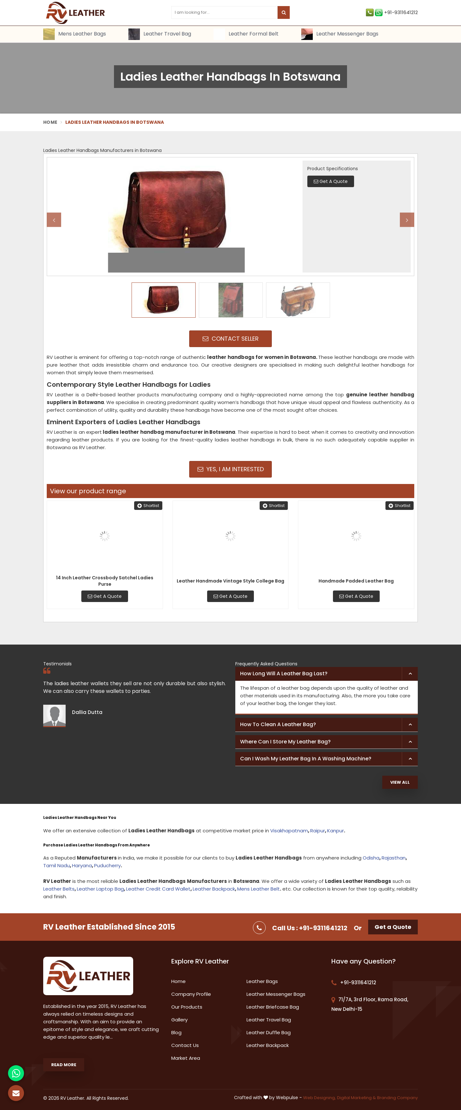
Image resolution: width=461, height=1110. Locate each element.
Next (407, 220)
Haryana (82, 865)
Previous (54, 220)
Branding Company (397, 1098)
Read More (63, 1065)
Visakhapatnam (289, 830)
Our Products (186, 1006)
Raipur (317, 830)
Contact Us (185, 1045)
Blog (176, 1032)
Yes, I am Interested (231, 469)
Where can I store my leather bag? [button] (285, 741)
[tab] (326, 674)
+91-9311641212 (392, 12)
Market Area (185, 1058)
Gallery (179, 1019)
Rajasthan (394, 857)
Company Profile (191, 994)
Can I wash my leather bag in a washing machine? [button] (305, 758)
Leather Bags (262, 981)
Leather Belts (59, 888)
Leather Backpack (214, 888)
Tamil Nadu (56, 865)
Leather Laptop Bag (100, 888)
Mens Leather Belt (258, 888)
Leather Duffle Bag (269, 1032)
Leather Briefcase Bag (273, 1006)
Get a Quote (393, 927)
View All (400, 782)
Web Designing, (319, 1098)
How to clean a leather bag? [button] (278, 724)
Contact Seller (231, 339)
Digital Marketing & (356, 1098)
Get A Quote (105, 596)
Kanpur (335, 830)
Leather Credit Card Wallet (158, 888)
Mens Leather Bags (74, 34)
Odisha (371, 857)
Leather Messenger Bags (339, 34)
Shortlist (148, 505)
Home (50, 122)
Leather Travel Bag (159, 34)
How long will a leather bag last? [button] (284, 673)
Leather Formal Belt (246, 34)
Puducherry (107, 865)
